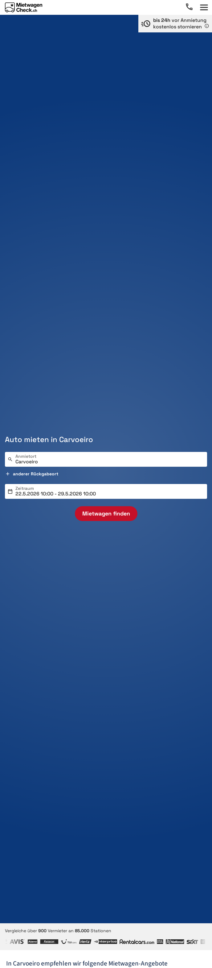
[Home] (23, 7)
